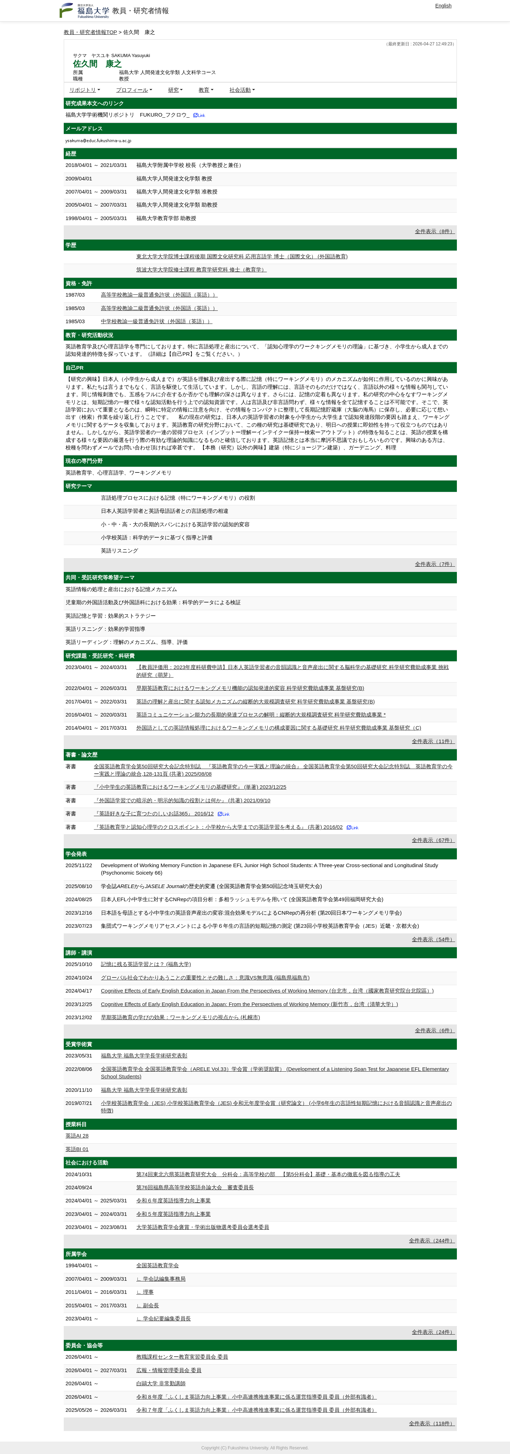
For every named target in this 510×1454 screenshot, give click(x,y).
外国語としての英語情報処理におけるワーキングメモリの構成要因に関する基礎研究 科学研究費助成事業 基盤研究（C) (278, 728)
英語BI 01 (77, 1149)
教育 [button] (204, 90)
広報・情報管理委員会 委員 (169, 1370)
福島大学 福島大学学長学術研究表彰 (144, 1055)
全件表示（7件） (435, 564)
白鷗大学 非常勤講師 (161, 1383)
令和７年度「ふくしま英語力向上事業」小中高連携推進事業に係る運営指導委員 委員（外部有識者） (256, 1410)
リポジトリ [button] (82, 90)
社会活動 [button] (240, 90)
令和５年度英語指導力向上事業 (173, 1214)
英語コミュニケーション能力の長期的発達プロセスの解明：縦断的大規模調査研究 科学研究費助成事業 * (261, 715)
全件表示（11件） (433, 741)
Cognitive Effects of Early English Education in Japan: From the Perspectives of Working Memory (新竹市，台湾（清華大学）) (249, 1004)
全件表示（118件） (432, 1423)
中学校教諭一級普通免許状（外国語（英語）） (156, 321)
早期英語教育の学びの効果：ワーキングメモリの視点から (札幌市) (180, 1017)
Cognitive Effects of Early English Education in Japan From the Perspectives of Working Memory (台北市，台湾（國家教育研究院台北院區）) (267, 991)
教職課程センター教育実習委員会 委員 (182, 1357)
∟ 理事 (145, 1292)
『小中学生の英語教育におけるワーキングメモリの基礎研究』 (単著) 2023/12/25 (190, 787)
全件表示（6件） (435, 1030)
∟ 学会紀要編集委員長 (163, 1318)
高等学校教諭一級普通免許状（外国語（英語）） (159, 295)
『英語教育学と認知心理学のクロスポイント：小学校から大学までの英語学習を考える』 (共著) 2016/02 (218, 827)
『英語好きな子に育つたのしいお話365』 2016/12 (154, 813)
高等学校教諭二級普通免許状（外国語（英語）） (159, 308)
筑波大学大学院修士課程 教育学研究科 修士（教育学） (201, 269)
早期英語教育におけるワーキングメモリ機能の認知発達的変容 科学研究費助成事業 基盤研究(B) (250, 688)
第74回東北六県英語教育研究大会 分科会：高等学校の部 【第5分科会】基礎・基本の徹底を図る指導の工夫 (268, 1174)
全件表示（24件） (433, 1332)
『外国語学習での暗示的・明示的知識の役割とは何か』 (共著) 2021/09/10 (182, 800)
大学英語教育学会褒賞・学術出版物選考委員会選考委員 (202, 1227)
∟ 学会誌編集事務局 (161, 1279)
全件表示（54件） (433, 939)
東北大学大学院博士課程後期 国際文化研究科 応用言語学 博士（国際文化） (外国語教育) (242, 256)
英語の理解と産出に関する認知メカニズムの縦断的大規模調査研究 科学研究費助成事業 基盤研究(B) (255, 701)
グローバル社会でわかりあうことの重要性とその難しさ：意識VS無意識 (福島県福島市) (205, 978)
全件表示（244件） (432, 1240)
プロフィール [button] (132, 90)
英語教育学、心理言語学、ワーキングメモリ (119, 473)
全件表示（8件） (435, 231)
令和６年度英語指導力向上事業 (173, 1200)
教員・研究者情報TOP (90, 32)
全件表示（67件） (433, 840)
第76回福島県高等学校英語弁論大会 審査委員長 (195, 1187)
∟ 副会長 (147, 1305)
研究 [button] (173, 90)
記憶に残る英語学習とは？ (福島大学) (146, 964)
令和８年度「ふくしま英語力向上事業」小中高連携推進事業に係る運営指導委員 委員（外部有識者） (256, 1397)
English (443, 6)
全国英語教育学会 (157, 1265)
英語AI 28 (77, 1136)
